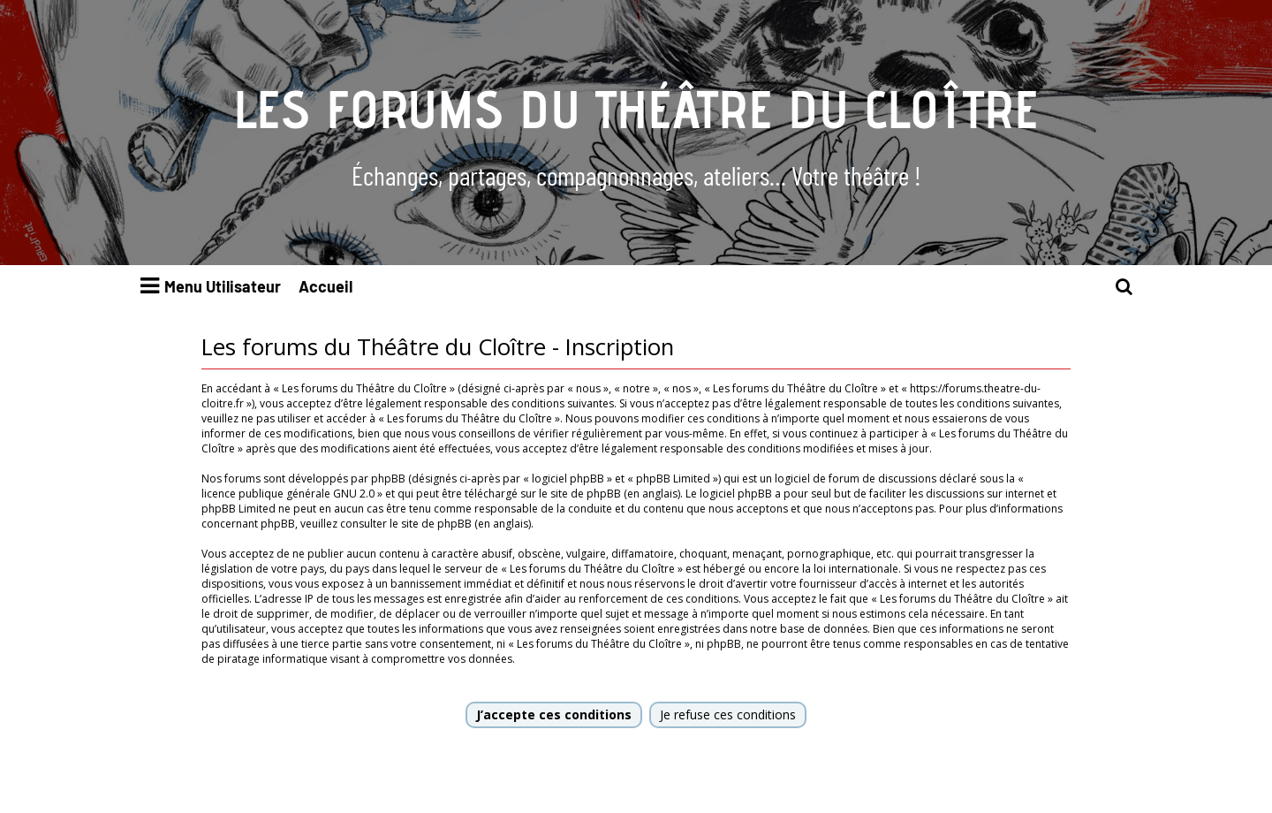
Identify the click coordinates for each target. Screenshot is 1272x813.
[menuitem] (1124, 287)
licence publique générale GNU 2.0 (288, 493)
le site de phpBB (580, 493)
